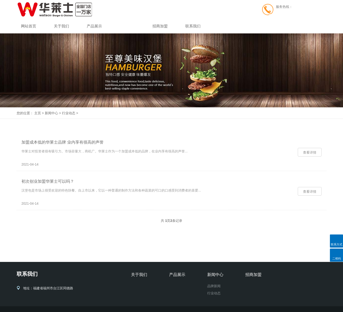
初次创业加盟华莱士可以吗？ (47, 181)
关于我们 (61, 26)
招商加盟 (160, 26)
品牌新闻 (214, 286)
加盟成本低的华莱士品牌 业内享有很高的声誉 (62, 142)
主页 (37, 113)
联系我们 (193, 26)
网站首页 (28, 26)
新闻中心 (127, 26)
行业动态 (68, 113)
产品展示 (94, 26)
